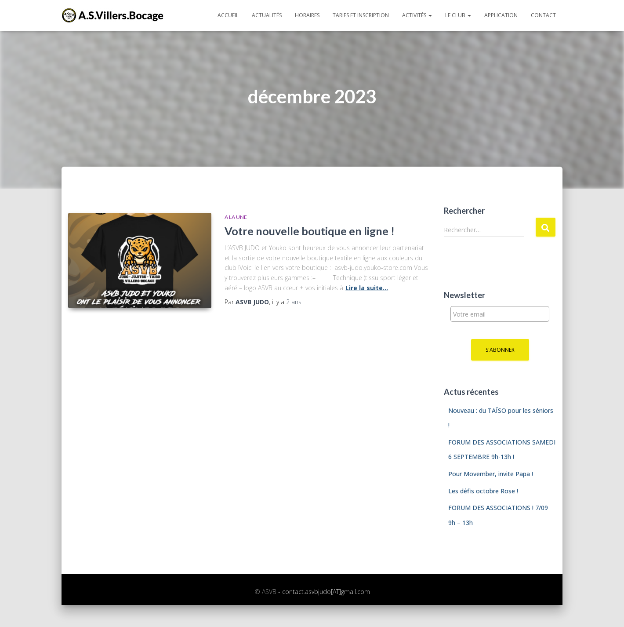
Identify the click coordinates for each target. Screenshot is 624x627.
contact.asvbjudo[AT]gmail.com (326, 591)
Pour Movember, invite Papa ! (490, 474)
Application (501, 15)
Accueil (228, 15)
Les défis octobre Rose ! (483, 491)
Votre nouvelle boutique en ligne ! (310, 230)
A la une (236, 217)
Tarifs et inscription (361, 15)
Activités (417, 15)
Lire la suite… (366, 288)
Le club (458, 15)
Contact (543, 15)
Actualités (267, 15)
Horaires (307, 15)
